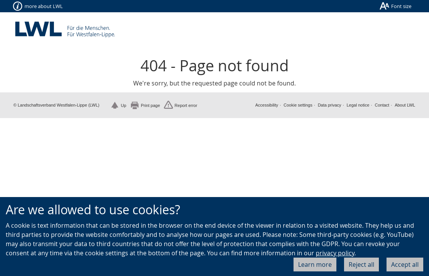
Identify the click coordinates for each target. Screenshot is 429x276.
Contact (382, 105)
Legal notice (358, 105)
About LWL (405, 105)
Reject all (361, 264)
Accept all (405, 264)
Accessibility (266, 105)
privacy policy (335, 253)
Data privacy (329, 105)
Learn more (315, 264)
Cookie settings (298, 105)
